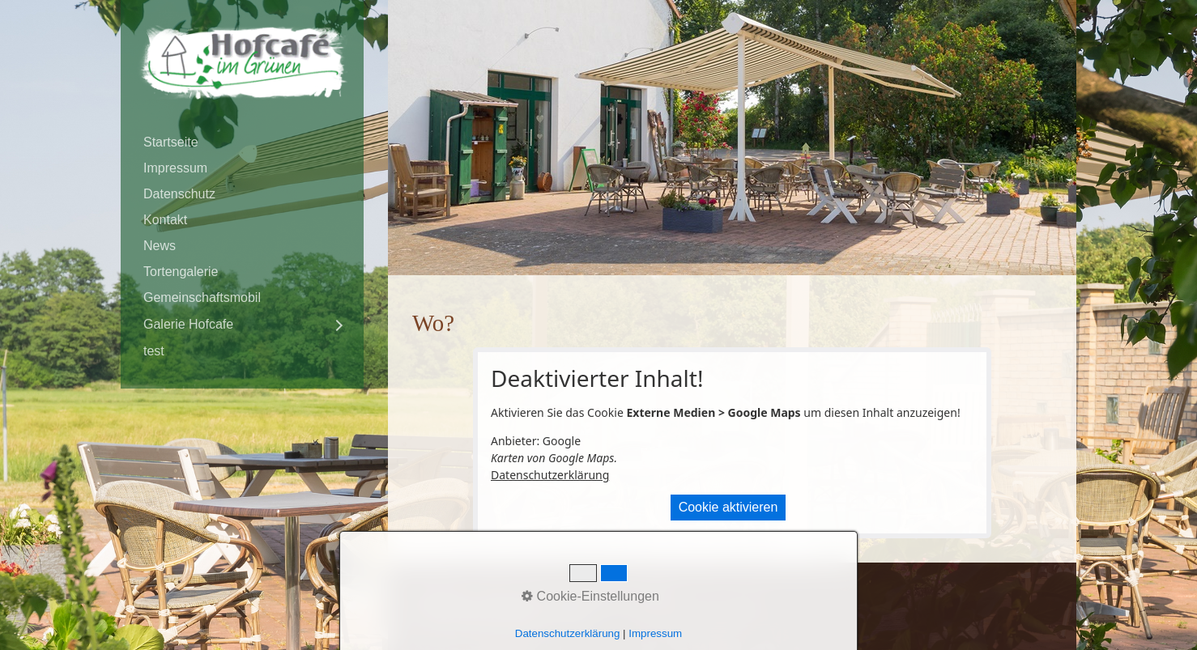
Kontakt (165, 220)
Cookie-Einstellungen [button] (590, 596)
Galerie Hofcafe (188, 324)
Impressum (175, 168)
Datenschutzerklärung (550, 474)
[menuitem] (242, 142)
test (153, 351)
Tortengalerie (181, 271)
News (159, 246)
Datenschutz (179, 194)
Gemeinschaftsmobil (202, 297)
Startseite (170, 142)
